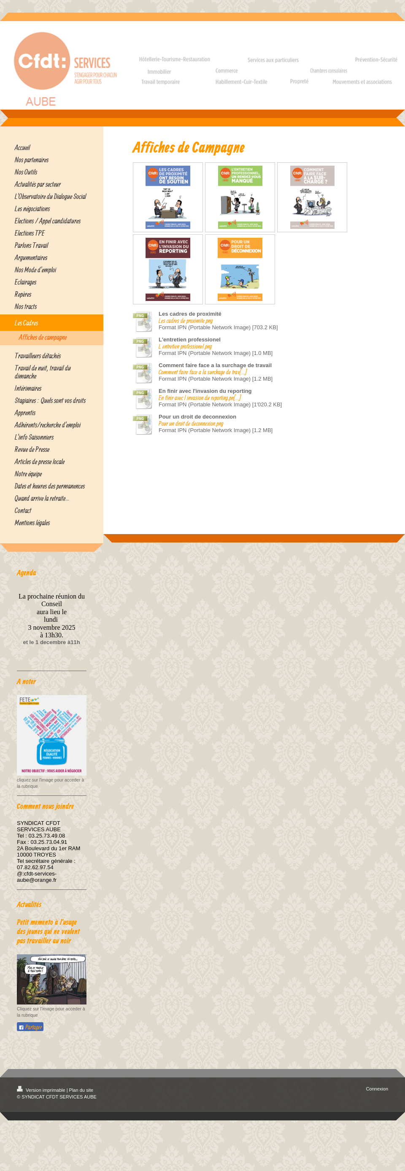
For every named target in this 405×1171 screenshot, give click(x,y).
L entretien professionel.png (185, 346)
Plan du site (81, 1090)
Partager (30, 1027)
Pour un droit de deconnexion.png (191, 423)
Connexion (377, 1088)
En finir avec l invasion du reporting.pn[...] (200, 397)
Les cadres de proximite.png (186, 320)
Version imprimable (42, 1090)
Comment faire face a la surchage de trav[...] (203, 372)
